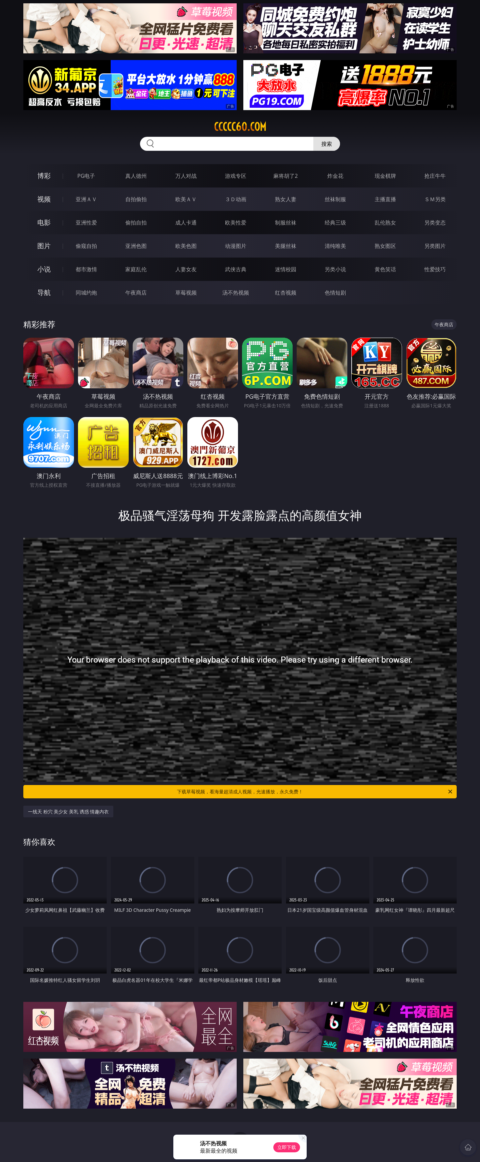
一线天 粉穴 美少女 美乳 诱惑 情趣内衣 (68, 811)
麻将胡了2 (285, 175)
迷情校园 (285, 269)
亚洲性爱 (86, 222)
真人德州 (136, 175)
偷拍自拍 (136, 222)
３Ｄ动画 (235, 199)
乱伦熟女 (385, 222)
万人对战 (186, 175)
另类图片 (435, 246)
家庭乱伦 (136, 269)
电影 (44, 222)
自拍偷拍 (136, 199)
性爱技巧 (435, 269)
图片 (44, 245)
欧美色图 (186, 246)
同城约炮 (86, 292)
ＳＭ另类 (435, 199)
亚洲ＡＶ (86, 199)
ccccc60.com (240, 126)
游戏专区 (235, 175)
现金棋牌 (385, 175)
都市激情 (86, 269)
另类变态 (435, 222)
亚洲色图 (136, 246)
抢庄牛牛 (435, 175)
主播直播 (385, 199)
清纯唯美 (335, 246)
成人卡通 (186, 222)
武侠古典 (235, 269)
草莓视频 (186, 292)
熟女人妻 (285, 199)
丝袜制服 (335, 199)
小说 (44, 269)
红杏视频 (285, 292)
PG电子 (86, 175)
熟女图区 (385, 246)
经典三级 (335, 222)
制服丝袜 (285, 222)
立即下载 (286, 1147)
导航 (44, 292)
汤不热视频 (235, 292)
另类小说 (335, 269)
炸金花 (335, 175)
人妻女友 (186, 269)
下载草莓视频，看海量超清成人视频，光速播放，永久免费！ (315, 792)
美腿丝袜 (285, 246)
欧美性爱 (235, 222)
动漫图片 (235, 246)
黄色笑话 (385, 269)
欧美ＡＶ (186, 199)
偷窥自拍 (86, 246)
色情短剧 (335, 292)
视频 (44, 199)
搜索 (326, 143)
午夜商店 (136, 292)
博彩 (44, 175)
